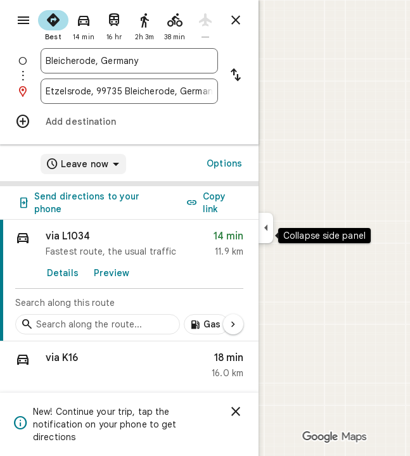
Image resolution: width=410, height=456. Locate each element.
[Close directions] (235, 20)
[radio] (53, 24)
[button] (129, 368)
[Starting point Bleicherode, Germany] (129, 60)
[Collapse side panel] (266, 228)
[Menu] (23, 20)
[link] (129, 280)
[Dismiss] (235, 411)
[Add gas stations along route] (206, 324)
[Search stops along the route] (97, 324)
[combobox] (129, 60)
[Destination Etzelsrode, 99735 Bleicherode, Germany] (129, 91)
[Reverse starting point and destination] (235, 76)
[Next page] (233, 324)
